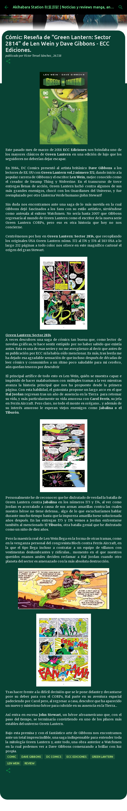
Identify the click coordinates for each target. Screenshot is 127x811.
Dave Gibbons (31, 756)
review (29, 763)
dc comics (53, 756)
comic (11, 756)
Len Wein (13, 763)
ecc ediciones (77, 756)
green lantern (102, 756)
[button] (8, 61)
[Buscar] (120, 7)
